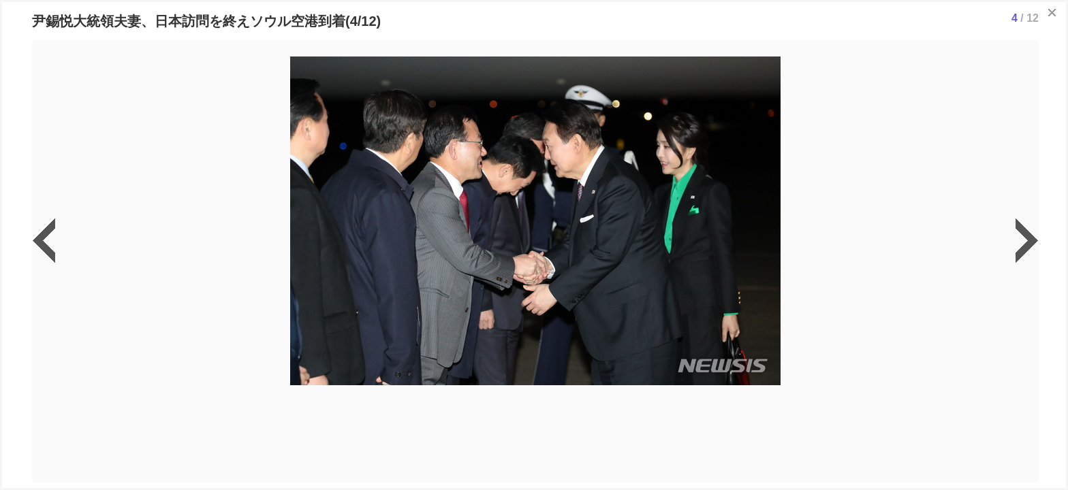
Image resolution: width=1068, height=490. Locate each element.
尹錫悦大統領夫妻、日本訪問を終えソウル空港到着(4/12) (206, 21)
